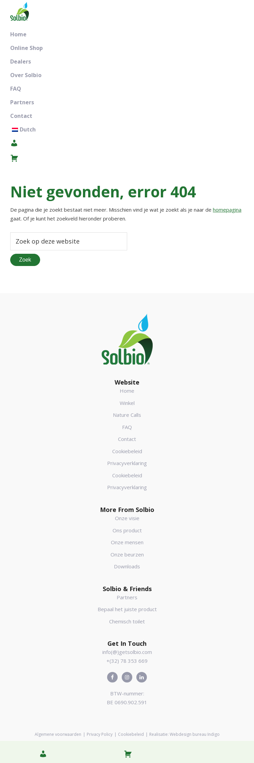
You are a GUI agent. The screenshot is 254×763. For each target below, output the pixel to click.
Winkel (127, 403)
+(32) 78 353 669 (127, 660)
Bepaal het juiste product (127, 609)
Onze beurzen (127, 554)
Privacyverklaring (127, 463)
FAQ (127, 427)
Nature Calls (127, 414)
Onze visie (127, 518)
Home (127, 390)
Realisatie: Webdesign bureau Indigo (184, 734)
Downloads (127, 566)
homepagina (227, 209)
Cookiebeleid (127, 451)
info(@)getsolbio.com (127, 652)
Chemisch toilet (127, 621)
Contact (127, 439)
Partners (127, 597)
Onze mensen (127, 542)
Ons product (127, 530)
